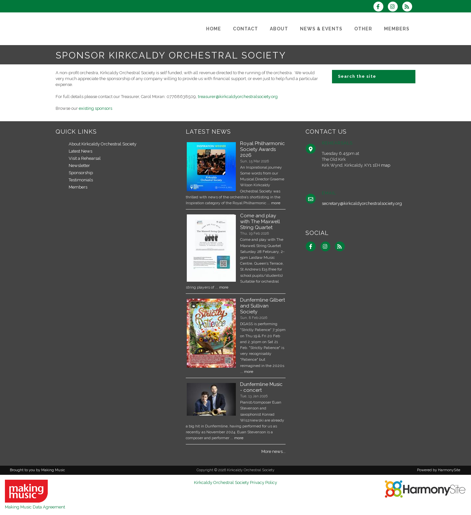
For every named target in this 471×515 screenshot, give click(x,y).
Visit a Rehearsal (85, 158)
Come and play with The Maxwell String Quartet (260, 221)
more (275, 203)
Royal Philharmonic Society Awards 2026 (262, 149)
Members (78, 187)
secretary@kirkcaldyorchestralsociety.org (362, 203)
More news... (273, 451)
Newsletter (79, 165)
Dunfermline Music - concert (261, 387)
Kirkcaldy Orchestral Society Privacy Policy (235, 482)
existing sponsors (95, 108)
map (385, 165)
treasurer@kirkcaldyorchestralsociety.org (238, 96)
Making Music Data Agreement (35, 507)
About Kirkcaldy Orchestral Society (102, 143)
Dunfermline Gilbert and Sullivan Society (262, 306)
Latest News (80, 151)
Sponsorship (81, 172)
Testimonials (81, 179)
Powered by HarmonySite (438, 470)
